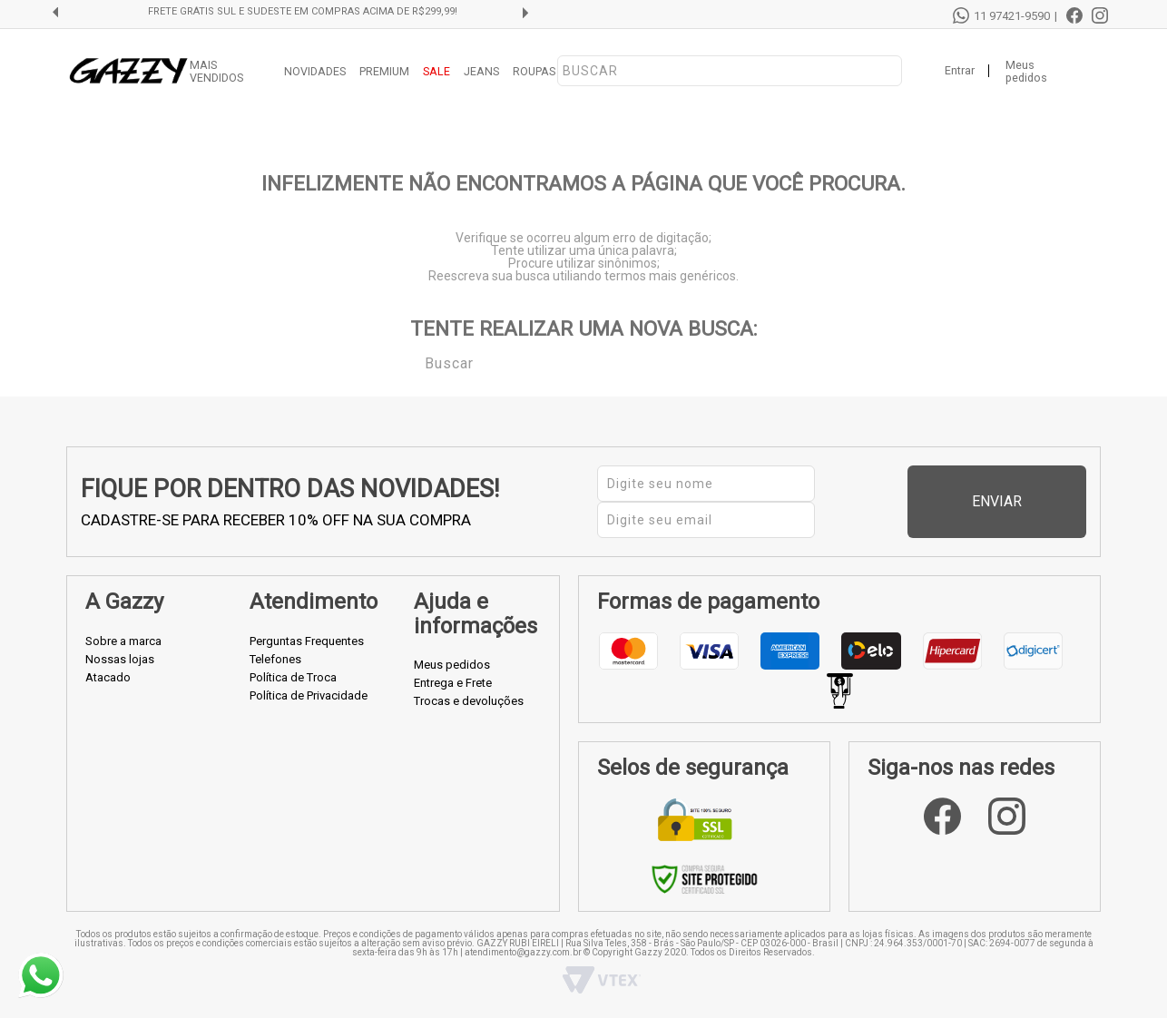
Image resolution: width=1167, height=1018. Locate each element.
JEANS (481, 71)
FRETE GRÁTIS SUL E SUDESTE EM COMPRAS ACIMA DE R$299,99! (302, 11)
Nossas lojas (119, 659)
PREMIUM (384, 71)
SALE (436, 71)
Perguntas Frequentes (307, 641)
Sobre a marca (123, 641)
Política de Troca (293, 677)
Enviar (1045, 501)
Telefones (275, 659)
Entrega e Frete (453, 683)
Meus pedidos (1026, 71)
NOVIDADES (315, 71)
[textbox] (729, 70)
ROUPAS (534, 71)
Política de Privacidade (309, 695)
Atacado (108, 677)
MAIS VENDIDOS (216, 71)
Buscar (412, 362)
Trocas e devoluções (469, 701)
